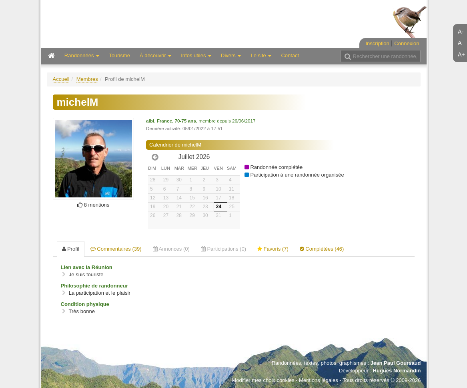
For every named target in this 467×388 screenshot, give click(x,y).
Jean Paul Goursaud (396, 363)
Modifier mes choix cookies (263, 380)
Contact (290, 55)
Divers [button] (231, 55)
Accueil (61, 79)
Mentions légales (318, 380)
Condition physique (85, 304)
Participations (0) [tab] (223, 249)
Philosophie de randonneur (94, 285)
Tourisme (119, 55)
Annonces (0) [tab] (171, 249)
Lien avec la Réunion (86, 267)
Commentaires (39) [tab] (116, 249)
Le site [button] (261, 55)
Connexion (406, 43)
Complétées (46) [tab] (322, 249)
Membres (87, 79)
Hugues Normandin (397, 371)
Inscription (377, 43)
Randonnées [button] (81, 55)
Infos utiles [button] (196, 55)
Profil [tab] (70, 249)
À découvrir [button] (155, 55)
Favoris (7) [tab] (273, 249)
